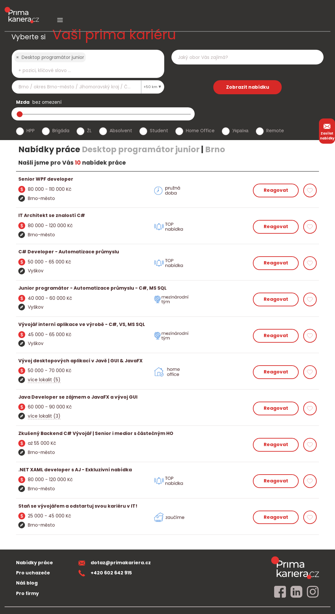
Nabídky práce (34, 562)
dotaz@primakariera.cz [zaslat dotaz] (115, 562)
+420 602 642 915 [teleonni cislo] (105, 572)
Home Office (200, 130)
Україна (240, 130)
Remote (275, 130)
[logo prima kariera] (22, 10)
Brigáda (60, 130)
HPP (30, 130)
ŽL (89, 130)
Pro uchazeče (33, 572)
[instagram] (313, 592)
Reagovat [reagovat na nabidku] (276, 190)
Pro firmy (27, 593)
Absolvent (121, 130)
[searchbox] (83, 70)
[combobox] (88, 64)
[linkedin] (296, 592)
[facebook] (280, 592)
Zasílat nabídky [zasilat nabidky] (327, 130)
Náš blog (27, 583)
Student (159, 130)
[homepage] (295, 567)
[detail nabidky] (167, 179)
